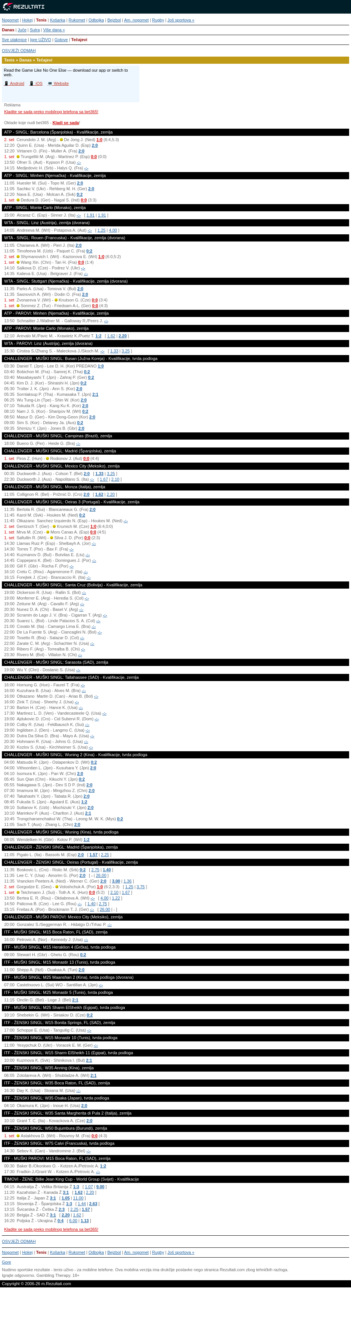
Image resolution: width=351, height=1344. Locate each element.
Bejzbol (114, 20)
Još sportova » (181, 20)
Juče (22, 30)
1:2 (98, 336)
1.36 (127, 881)
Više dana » (54, 30)
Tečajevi (79, 39)
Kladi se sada (65, 122)
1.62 (111, 336)
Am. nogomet (136, 20)
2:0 (95, 145)
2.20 (123, 336)
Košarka (57, 20)
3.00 (116, 881)
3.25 (126, 351)
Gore (6, 1262)
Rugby (158, 20)
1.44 (81, 1203)
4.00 (113, 230)
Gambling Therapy (53, 1275)
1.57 (94, 854)
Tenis (41, 20)
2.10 (115, 479)
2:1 (95, 394)
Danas (8, 30)
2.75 (95, 869)
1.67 (104, 479)
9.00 (100, 1186)
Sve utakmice (14, 39)
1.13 (85, 1220)
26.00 (101, 875)
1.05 (66, 1198)
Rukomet (77, 20)
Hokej (27, 20)
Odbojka (96, 20)
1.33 (114, 351)
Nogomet (10, 20)
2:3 (62, 1209)
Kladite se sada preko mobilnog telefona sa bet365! (51, 111)
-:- (79, 162)
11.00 (78, 1198)
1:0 (99, 139)
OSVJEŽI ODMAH (19, 50)
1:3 (76, 1186)
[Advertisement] (175, 1319)
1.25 (101, 230)
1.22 (116, 898)
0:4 (61, 1220)
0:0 (94, 156)
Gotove (61, 39)
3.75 (141, 886)
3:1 (66, 1192)
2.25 (105, 854)
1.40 (107, 869)
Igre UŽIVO (40, 39)
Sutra (35, 30)
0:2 (79, 194)
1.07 (89, 1186)
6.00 (73, 1220)
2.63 (93, 1203)
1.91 (91, 215)
